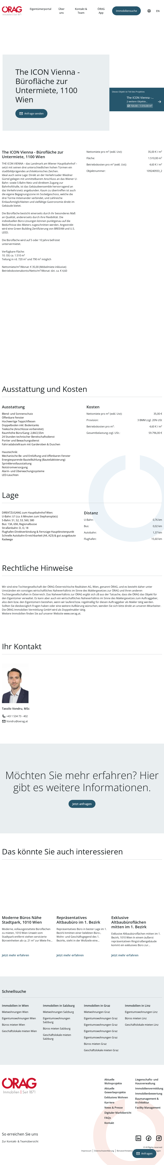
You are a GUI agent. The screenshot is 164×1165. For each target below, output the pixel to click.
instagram (159, 1138)
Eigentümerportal (40, 9)
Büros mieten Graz (95, 1044)
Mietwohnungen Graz (97, 1012)
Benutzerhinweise (125, 1150)
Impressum (86, 1150)
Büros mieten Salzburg (56, 1028)
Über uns (61, 11)
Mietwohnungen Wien (15, 1012)
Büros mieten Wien (13, 1024)
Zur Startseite (12, 11)
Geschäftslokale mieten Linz (142, 1024)
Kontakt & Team (81, 11)
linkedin (138, 1138)
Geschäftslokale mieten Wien (19, 1031)
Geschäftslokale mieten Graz (101, 1050)
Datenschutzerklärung (104, 1150)
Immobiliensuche (126, 11)
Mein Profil (149, 12)
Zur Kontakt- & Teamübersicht (20, 1141)
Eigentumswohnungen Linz (141, 1012)
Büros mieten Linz (136, 1018)
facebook (148, 1138)
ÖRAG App (101, 11)
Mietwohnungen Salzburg (58, 1012)
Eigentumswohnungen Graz (101, 1018)
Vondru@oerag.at (17, 721)
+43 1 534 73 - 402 (17, 716)
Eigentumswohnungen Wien (19, 1018)
